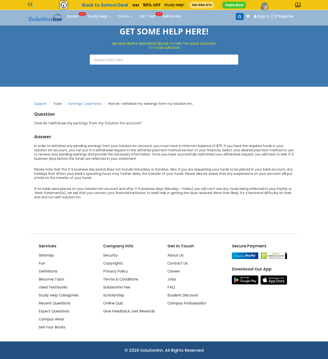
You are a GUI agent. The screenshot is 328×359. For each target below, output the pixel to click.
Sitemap (46, 255)
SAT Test (155, 15)
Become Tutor (51, 279)
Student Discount (182, 295)
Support (40, 103)
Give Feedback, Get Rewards (129, 311)
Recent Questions (54, 303)
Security (110, 255)
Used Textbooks (53, 287)
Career (173, 271)
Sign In (261, 16)
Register (284, 16)
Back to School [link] (105, 5)
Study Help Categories (59, 295)
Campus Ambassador (186, 303)
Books (79, 15)
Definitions (48, 271)
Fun (42, 263)
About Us (175, 255)
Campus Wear (51, 319)
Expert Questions (54, 311)
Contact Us (177, 263)
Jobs (171, 279)
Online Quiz (113, 303)
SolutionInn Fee (116, 287)
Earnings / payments (85, 103)
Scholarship (113, 295)
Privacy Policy (115, 271)
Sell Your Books (52, 327)
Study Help (104, 16)
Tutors (130, 16)
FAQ (171, 287)
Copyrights (113, 263)
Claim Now (234, 5)
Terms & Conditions (120, 279)
